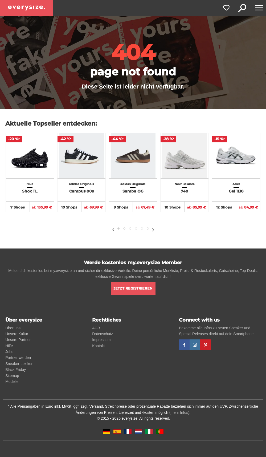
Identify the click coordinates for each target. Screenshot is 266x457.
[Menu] (258, 8)
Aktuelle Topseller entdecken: (51, 123)
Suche (242, 8)
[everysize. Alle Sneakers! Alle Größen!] (26, 8)
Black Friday (15, 369)
